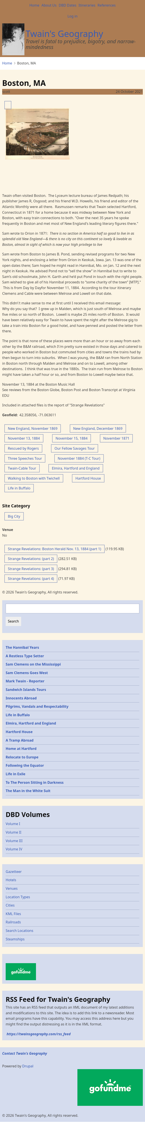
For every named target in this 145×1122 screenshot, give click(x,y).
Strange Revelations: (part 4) (31, 578)
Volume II (13, 832)
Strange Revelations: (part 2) (31, 558)
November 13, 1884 (24, 438)
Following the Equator (25, 765)
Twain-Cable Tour (22, 468)
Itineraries (86, 5)
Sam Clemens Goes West (27, 672)
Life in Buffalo (19, 488)
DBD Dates (67, 5)
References (106, 5)
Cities (10, 905)
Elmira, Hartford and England (76, 468)
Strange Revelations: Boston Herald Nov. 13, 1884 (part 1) (54, 548)
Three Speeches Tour (25, 458)
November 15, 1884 (72, 438)
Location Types (18, 897)
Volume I (13, 823)
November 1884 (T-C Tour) (79, 458)
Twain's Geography (64, 34)
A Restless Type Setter (25, 656)
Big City (14, 516)
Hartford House (88, 478)
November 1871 (116, 438)
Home (34, 5)
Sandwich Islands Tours (26, 689)
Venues (12, 888)
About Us (48, 5)
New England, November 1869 (32, 428)
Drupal (27, 1066)
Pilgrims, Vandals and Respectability (37, 706)
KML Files (13, 913)
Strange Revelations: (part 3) (31, 568)
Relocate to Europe (22, 757)
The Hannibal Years (22, 647)
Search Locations (19, 930)
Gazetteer (14, 871)
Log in (72, 16)
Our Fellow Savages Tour (75, 448)
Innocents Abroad (21, 698)
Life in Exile (15, 774)
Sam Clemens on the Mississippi (33, 664)
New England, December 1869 (98, 428)
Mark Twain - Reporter (25, 681)
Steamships (15, 939)
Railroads (13, 922)
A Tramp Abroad (20, 740)
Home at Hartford (21, 748)
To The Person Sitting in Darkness (35, 782)
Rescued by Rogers (23, 448)
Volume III (14, 840)
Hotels (11, 879)
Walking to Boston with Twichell (34, 478)
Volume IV (14, 849)
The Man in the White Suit (28, 790)
